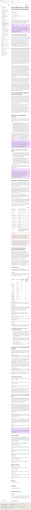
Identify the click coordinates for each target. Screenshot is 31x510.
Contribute (13, 506)
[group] (20, 357)
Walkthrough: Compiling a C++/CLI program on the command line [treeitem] (5, 31)
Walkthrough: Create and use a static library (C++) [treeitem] (5, 39)
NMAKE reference (13, 456)
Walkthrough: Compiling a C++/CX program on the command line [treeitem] (5, 34)
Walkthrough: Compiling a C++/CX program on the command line (20, 453)
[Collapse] (8, 5)
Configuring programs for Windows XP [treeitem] (4, 51)
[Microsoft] (1, 1)
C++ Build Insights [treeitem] (4, 14)
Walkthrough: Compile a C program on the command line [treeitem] (5, 29)
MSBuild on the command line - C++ (17, 31)
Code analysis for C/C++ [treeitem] (4, 52)
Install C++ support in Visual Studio (19, 38)
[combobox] (5, 7)
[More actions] (29, 5)
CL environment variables (15, 112)
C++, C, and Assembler (16, 5)
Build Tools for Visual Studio (24, 39)
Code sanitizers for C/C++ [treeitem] (5, 53)
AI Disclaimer (2, 506)
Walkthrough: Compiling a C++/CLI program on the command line (20, 449)
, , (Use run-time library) (16, 466)
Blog (10, 506)
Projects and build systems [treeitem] (5, 10)
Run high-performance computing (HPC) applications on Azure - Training (20, 495)
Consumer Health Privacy (22, 506)
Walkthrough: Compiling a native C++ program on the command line (20, 442)
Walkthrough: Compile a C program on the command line (18, 446)
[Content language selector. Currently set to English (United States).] (4, 504)
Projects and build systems (14, 482)
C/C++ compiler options (14, 470)
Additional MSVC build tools (15, 476)
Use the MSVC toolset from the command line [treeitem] (5, 24)
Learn (12, 5)
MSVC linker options (14, 473)
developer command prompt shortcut (17, 101)
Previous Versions (7, 506)
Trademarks (6, 507)
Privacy (16, 506)
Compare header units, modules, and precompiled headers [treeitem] (5, 16)
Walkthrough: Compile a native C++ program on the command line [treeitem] (5, 26)
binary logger (16, 411)
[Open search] (27, 1)
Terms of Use (2, 507)
